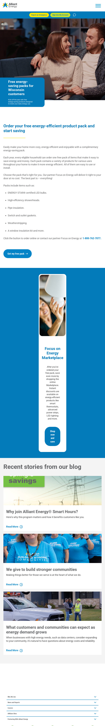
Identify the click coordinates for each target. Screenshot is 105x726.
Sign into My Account (60, 15)
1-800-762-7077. (92, 238)
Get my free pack (18, 253)
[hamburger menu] (98, 5)
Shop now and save (52, 436)
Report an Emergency (39, 15)
